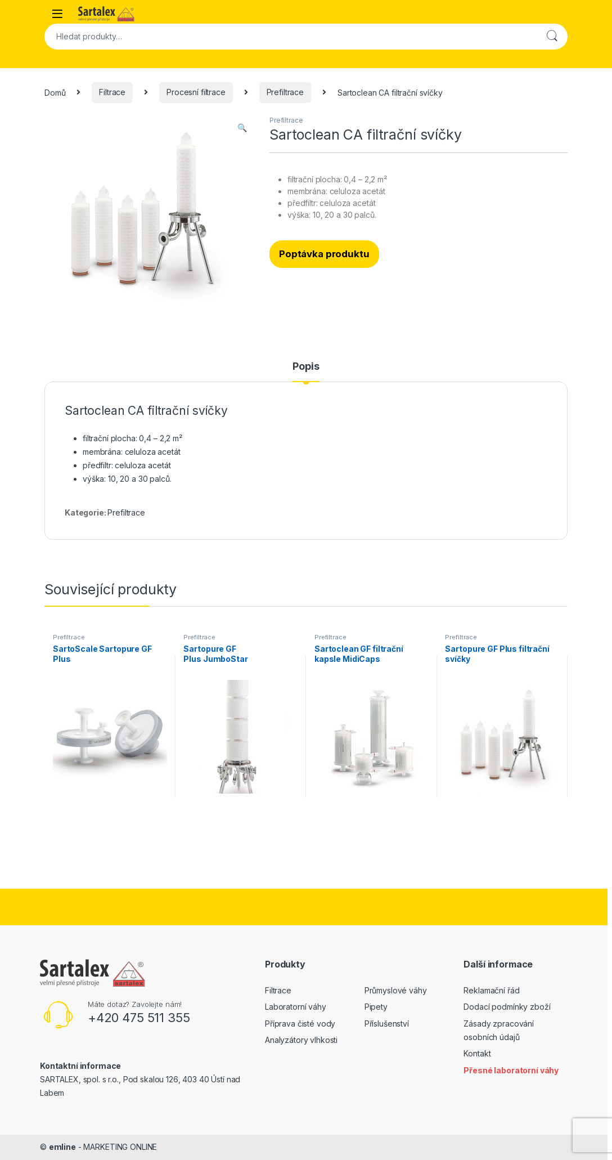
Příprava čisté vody (300, 1023)
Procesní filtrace (196, 92)
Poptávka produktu (324, 253)
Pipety (376, 1006)
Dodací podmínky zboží (507, 1006)
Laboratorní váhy (295, 1006)
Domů (54, 92)
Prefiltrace (285, 92)
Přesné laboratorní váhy (511, 1070)
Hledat (552, 37)
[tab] (305, 371)
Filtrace (112, 92)
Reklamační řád (491, 990)
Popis (305, 366)
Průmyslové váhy (395, 990)
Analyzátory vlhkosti (301, 1040)
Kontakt (477, 1053)
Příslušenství (386, 1023)
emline (62, 1147)
